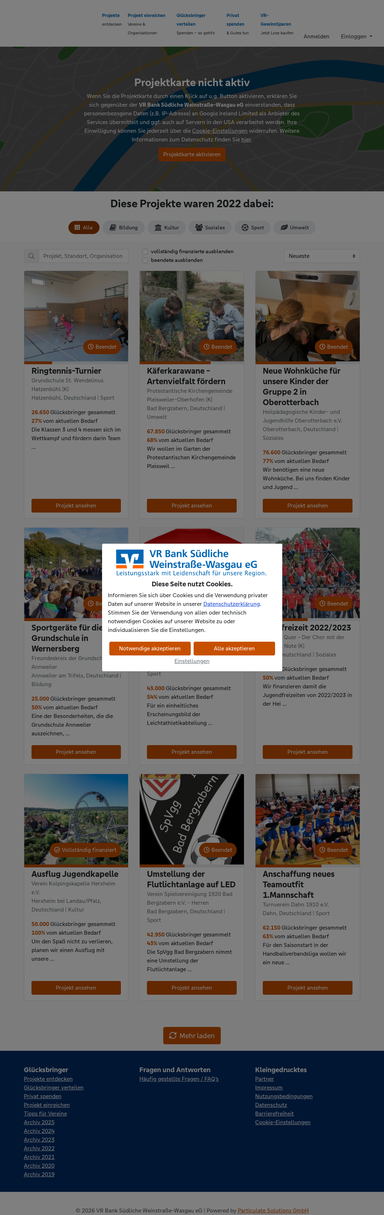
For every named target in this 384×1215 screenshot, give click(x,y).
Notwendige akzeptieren (150, 648)
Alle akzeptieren (234, 648)
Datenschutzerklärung (231, 603)
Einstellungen (192, 661)
